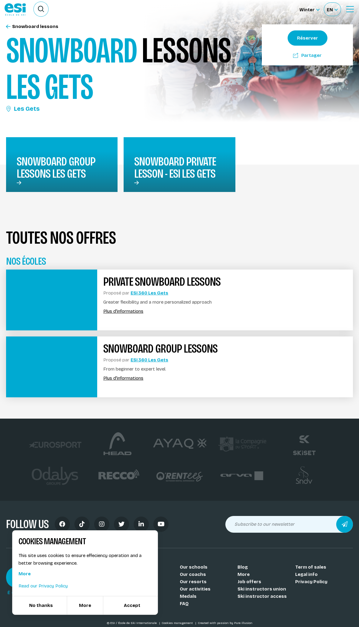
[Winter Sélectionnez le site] (309, 9)
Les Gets (22, 108)
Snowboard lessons (32, 26)
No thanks (41, 605)
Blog (243, 567)
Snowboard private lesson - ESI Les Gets (175, 167)
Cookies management (178, 623)
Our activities (195, 589)
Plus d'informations (123, 311)
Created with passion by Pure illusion (225, 623)
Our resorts (193, 581)
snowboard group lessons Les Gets (56, 167)
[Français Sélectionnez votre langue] (332, 9)
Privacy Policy (311, 581)
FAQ (184, 603)
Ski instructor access (262, 596)
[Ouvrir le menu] (350, 9)
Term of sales (310, 567)
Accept (132, 605)
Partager (307, 55)
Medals (188, 596)
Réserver (307, 38)
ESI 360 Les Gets (149, 293)
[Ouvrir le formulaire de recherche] (41, 9)
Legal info (306, 574)
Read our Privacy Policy (43, 586)
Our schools (193, 567)
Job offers (249, 581)
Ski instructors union (262, 589)
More (244, 574)
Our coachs (193, 574)
